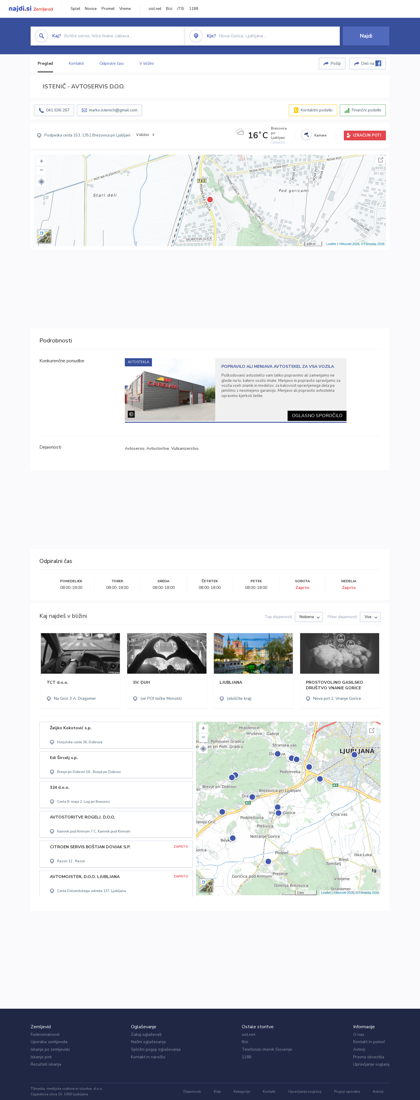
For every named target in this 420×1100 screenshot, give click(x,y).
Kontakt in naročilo (148, 1057)
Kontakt (269, 1091)
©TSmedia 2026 (372, 244)
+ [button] (41, 162)
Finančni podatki (366, 110)
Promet (108, 8)
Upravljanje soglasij (371, 1064)
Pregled (45, 63)
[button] (41, 181)
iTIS (180, 8)
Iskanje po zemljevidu (50, 1049)
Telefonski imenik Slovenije (267, 1049)
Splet (75, 8)
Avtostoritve (157, 448)
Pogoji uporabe (347, 1091)
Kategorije (242, 1091)
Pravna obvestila (368, 1057)
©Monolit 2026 (349, 244)
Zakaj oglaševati (146, 1034)
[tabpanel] (236, 389)
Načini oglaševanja (148, 1042)
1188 (193, 8)
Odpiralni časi (111, 63)
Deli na (371, 63)
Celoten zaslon (380, 159)
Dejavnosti (192, 1091)
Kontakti (76, 63)
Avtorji (359, 1049)
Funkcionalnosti (45, 1034)
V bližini (146, 63)
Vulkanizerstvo (185, 448)
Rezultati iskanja (46, 1064)
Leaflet (331, 244)
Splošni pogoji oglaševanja (156, 1049)
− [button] (41, 170)
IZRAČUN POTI (367, 135)
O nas (358, 1034)
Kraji (217, 1091)
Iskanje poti (41, 1057)
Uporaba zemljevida (49, 1042)
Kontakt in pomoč (369, 1042)
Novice (91, 8)
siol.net (154, 8)
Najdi (366, 35)
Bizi (169, 8)
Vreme (125, 8)
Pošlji (336, 63)
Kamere (320, 135)
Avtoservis (134, 448)
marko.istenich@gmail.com (113, 110)
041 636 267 (57, 110)
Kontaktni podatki (316, 110)
